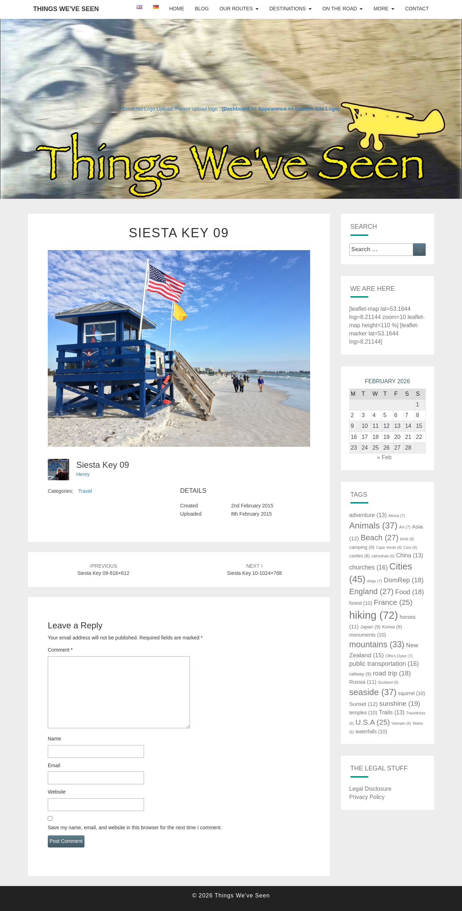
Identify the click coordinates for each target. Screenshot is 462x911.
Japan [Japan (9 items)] (370, 626)
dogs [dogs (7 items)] (374, 581)
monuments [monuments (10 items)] (367, 635)
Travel (85, 491)
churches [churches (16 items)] (368, 567)
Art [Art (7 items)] (404, 527)
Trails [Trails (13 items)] (392, 712)
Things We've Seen (66, 8)
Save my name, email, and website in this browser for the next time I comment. (135, 827)
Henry (82, 474)
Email (54, 765)
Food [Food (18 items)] (409, 592)
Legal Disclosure (370, 789)
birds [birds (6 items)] (407, 539)
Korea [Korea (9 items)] (392, 626)
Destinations (287, 8)
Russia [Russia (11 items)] (362, 682)
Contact (417, 8)
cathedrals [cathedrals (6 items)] (383, 556)
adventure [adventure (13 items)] (368, 515)
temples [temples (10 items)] (363, 712)
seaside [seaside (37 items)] (373, 692)
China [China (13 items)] (409, 555)
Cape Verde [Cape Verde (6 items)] (389, 547)
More (381, 8)
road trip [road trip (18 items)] (392, 673)
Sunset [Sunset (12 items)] (363, 704)
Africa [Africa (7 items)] (396, 515)
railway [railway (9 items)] (360, 674)
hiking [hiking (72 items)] (373, 615)
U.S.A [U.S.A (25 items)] (372, 722)
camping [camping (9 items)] (362, 547)
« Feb (384, 457)
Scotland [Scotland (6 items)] (388, 682)
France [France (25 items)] (393, 602)
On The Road (339, 8)
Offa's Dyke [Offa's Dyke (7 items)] (399, 656)
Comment (60, 650)
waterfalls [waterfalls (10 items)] (371, 731)
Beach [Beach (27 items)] (379, 537)
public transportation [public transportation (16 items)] (384, 663)
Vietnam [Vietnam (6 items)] (401, 723)
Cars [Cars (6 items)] (410, 547)
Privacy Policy (367, 797)
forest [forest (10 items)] (361, 603)
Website (57, 792)
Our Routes (236, 8)
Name (54, 739)
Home (176, 8)
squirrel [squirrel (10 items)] (411, 693)
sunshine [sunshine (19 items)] (399, 703)
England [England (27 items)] (371, 591)
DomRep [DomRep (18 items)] (403, 580)
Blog (202, 8)
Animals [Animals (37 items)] (373, 525)
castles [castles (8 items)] (359, 555)
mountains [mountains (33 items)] (377, 644)
